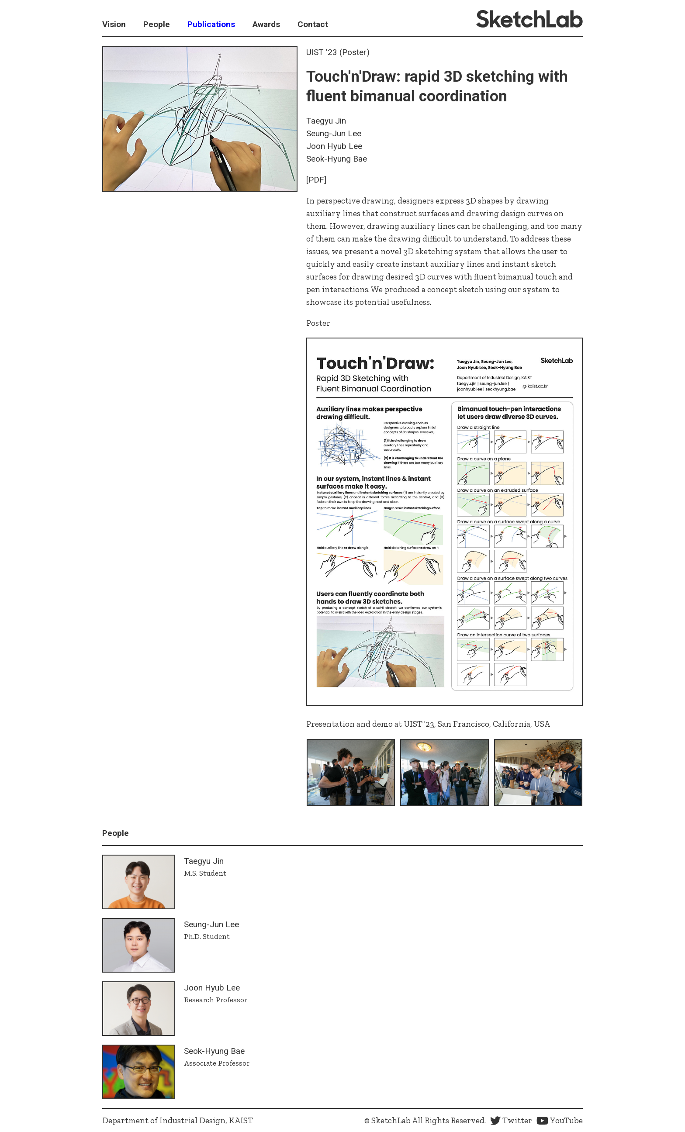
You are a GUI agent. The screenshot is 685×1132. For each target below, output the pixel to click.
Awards (266, 24)
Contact (313, 24)
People (156, 24)
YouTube (559, 1120)
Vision (114, 24)
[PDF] (316, 180)
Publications (211, 24)
